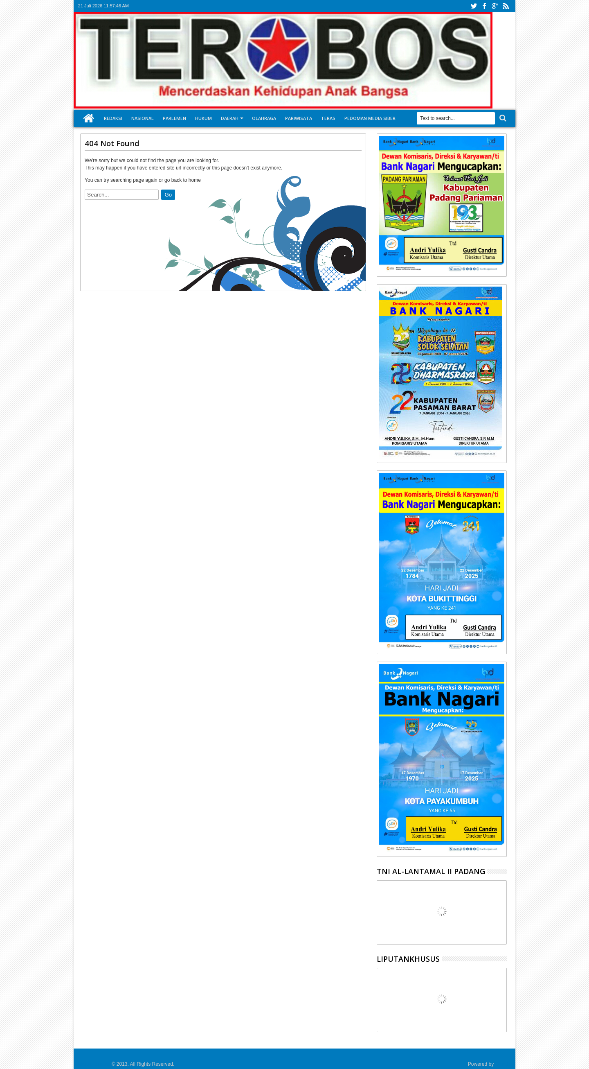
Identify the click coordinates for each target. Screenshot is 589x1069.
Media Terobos (94, 1064)
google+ (495, 6)
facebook (484, 6)
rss (505, 6)
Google (503, 1064)
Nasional (142, 118)
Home (89, 118)
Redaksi (113, 118)
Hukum (203, 118)
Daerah (229, 118)
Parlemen (174, 118)
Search (502, 118)
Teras (328, 118)
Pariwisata (298, 118)
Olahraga (264, 118)
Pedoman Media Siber (370, 118)
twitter (473, 6)
